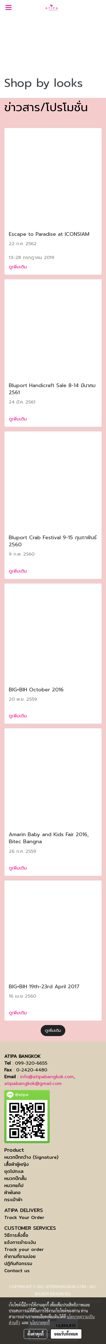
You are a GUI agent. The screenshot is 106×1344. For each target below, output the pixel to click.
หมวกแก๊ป (13, 1185)
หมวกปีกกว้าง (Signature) (31, 1157)
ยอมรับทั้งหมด (66, 1333)
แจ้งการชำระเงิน (20, 1242)
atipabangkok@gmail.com (33, 1083)
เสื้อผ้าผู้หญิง (16, 1164)
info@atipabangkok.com (47, 1076)
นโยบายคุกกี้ (40, 1322)
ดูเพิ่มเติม (19, 267)
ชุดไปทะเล (13, 1171)
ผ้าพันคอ (12, 1192)
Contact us (17, 1270)
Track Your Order (24, 1217)
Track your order (24, 1249)
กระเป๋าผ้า (13, 1199)
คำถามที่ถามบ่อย (20, 1256)
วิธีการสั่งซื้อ (16, 1235)
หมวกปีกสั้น (15, 1178)
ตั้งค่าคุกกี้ (35, 1333)
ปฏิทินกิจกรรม (18, 1263)
